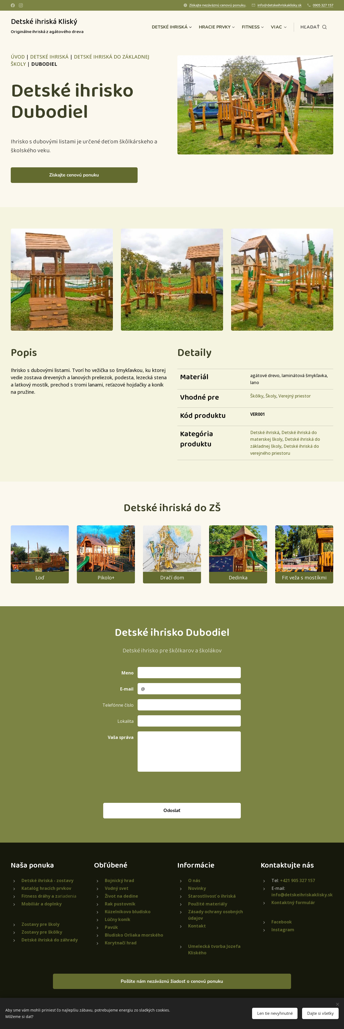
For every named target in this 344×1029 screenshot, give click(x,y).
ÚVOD (18, 56)
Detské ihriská (264, 432)
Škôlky (256, 396)
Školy (271, 396)
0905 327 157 (323, 5)
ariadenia (49, 896)
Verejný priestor (294, 396)
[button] (313, 27)
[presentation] (178, 787)
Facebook (281, 922)
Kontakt (197, 926)
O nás (194, 880)
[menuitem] (167, 27)
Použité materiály (207, 904)
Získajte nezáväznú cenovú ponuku (217, 5)
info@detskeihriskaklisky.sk (279, 5)
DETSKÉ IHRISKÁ (49, 56)
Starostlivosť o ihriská (212, 896)
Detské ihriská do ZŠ (172, 508)
